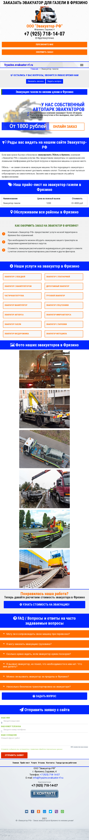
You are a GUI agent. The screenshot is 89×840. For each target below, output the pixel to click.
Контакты (50, 763)
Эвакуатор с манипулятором (18, 286)
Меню (82, 63)
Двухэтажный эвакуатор (57, 286)
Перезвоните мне (44, 44)
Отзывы (41, 763)
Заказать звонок (36, 81)
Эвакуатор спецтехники (57, 305)
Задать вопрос (54, 81)
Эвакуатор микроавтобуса (58, 315)
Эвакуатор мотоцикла (56, 334)
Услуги (34, 763)
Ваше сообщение (9, 735)
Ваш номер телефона (11, 726)
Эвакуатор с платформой (58, 277)
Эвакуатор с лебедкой (15, 277)
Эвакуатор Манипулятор (16, 305)
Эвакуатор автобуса (14, 315)
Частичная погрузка (14, 296)
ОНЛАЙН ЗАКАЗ (65, 126)
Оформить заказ (44, 52)
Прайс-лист (25, 763)
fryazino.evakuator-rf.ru (18, 65)
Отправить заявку (14, 755)
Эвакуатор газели (13, 324)
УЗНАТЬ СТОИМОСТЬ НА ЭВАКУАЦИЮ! (44, 604)
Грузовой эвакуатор (55, 296)
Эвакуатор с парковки (56, 324)
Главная (16, 763)
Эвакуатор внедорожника (17, 334)
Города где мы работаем (66, 763)
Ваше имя (5, 718)
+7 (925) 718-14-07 (44, 34)
